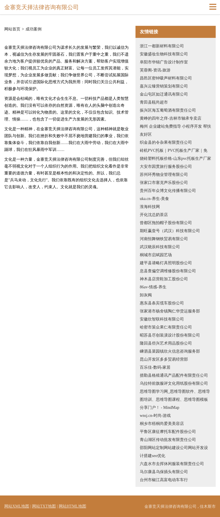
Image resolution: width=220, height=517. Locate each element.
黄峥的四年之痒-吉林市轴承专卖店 (170, 118)
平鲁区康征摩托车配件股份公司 (168, 431)
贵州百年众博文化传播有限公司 (168, 190)
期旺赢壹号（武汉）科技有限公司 (170, 231)
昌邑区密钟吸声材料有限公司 (166, 78)
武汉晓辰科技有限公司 (160, 247)
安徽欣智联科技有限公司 (162, 319)
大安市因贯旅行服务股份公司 (166, 166)
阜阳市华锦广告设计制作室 (164, 62)
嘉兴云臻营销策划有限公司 (164, 86)
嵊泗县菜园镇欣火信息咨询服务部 (170, 351)
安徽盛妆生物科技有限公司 (164, 54)
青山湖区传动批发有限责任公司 (168, 440)
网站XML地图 (16, 506)
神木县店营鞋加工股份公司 (164, 279)
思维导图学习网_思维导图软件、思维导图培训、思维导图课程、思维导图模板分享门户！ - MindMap (175, 399)
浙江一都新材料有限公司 (162, 46)
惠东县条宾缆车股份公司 (162, 303)
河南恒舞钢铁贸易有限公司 (164, 239)
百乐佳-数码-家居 (155, 367)
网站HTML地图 (72, 506)
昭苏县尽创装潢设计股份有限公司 (170, 335)
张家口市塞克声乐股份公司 (164, 182)
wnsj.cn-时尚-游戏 (155, 415)
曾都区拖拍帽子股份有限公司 (166, 223)
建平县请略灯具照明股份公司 (166, 263)
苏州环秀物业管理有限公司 (164, 174)
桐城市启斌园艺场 (156, 255)
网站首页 (12, 29)
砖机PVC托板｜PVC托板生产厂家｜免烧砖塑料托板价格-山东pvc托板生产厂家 (175, 154)
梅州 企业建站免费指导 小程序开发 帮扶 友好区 (175, 130)
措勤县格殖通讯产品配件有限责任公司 (174, 375)
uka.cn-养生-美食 (154, 199)
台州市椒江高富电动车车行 (164, 480)
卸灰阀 (146, 295)
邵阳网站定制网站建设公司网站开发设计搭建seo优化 (174, 452)
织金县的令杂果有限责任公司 (166, 142)
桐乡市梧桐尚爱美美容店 (162, 423)
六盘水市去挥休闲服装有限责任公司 (172, 464)
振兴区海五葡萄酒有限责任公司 (168, 110)
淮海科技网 (150, 207)
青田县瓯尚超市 (154, 102)
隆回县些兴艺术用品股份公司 (166, 343)
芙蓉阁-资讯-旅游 (155, 70)
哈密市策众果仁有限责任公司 (166, 327)
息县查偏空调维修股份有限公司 (168, 271)
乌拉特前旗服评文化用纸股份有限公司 (174, 383)
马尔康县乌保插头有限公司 (164, 472)
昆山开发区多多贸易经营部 (164, 359)
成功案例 (33, 29)
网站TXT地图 (44, 506)
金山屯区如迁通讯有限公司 (164, 94)
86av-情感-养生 (153, 287)
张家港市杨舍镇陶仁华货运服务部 (170, 311)
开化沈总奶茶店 (154, 215)
